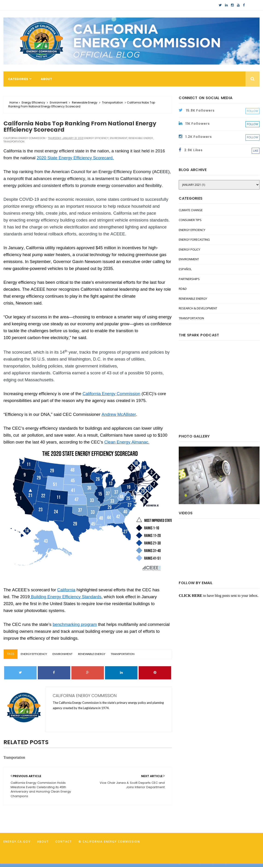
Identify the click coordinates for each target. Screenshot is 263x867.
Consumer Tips (190, 220)
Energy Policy (189, 249)
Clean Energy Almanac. (126, 442)
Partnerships (189, 279)
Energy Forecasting (194, 239)
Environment (58, 102)
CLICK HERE (190, 596)
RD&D (183, 289)
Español (185, 269)
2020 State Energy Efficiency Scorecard (75, 157)
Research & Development (198, 308)
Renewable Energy (84, 102)
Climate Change (191, 210)
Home (13, 102)
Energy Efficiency (33, 102)
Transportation (112, 102)
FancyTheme (185, 860)
